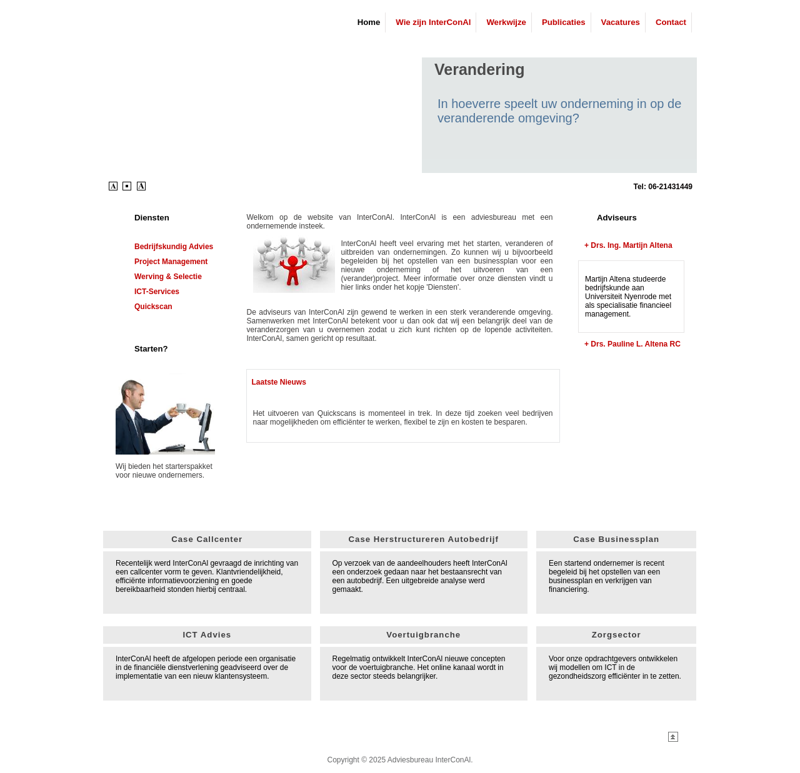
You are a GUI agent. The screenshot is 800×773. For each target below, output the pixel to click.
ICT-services (156, 291)
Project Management (171, 261)
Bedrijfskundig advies (173, 246)
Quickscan (153, 306)
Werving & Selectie (168, 276)
